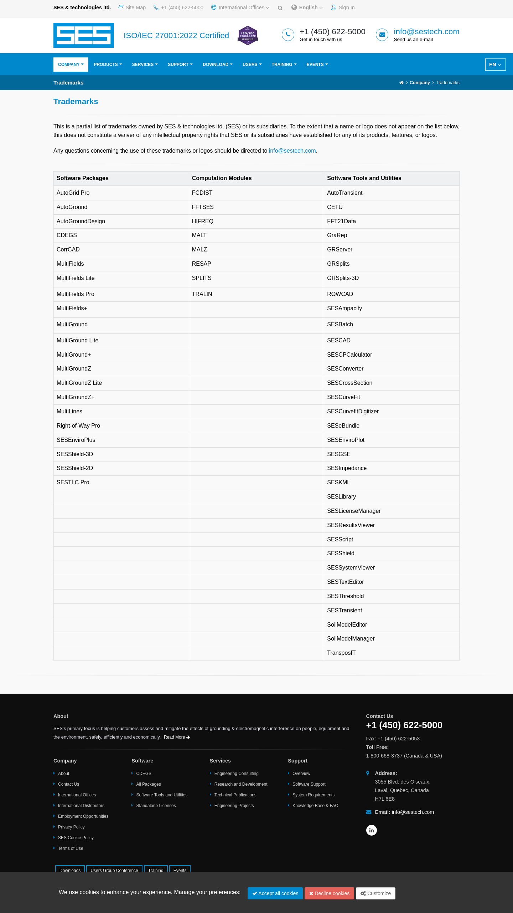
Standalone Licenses (156, 805)
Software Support (309, 784)
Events (315, 64)
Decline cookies (329, 893)
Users (250, 64)
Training (282, 64)
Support (178, 64)
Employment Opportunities (83, 816)
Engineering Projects (234, 805)
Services (143, 64)
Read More (177, 737)
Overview (301, 773)
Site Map (132, 7)
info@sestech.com (427, 31)
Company (68, 64)
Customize (376, 893)
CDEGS (143, 773)
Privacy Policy (71, 827)
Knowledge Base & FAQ (315, 805)
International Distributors (81, 805)
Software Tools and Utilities (161, 794)
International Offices (240, 7)
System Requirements (313, 794)
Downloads (70, 870)
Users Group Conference (114, 870)
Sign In (343, 7)
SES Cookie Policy (76, 837)
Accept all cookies (275, 893)
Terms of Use (70, 848)
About (63, 773)
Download (215, 64)
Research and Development (241, 784)
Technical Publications (235, 794)
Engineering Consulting (236, 773)
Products (106, 64)
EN (495, 64)
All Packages (148, 784)
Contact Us (68, 784)
